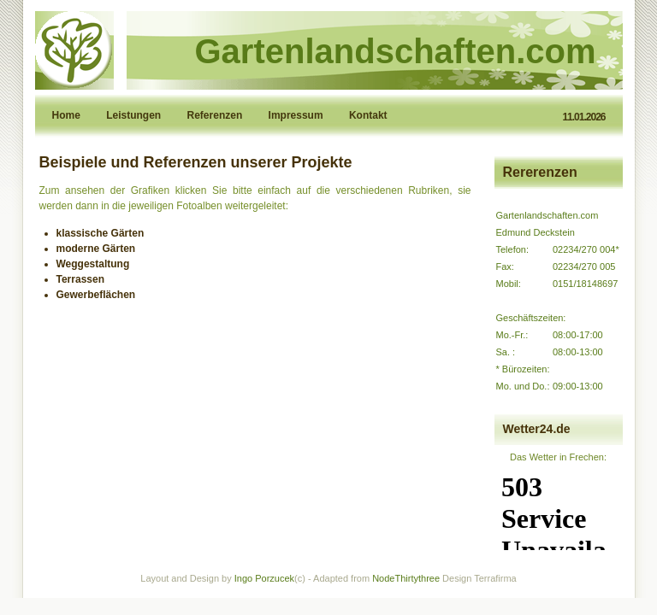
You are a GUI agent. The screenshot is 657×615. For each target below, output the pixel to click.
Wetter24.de (537, 429)
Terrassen (80, 279)
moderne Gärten (96, 249)
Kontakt (368, 115)
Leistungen (134, 115)
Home (68, 115)
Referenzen (216, 115)
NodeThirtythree (406, 578)
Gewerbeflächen (96, 295)
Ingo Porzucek (264, 578)
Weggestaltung (93, 264)
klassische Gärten (100, 233)
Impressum (297, 115)
